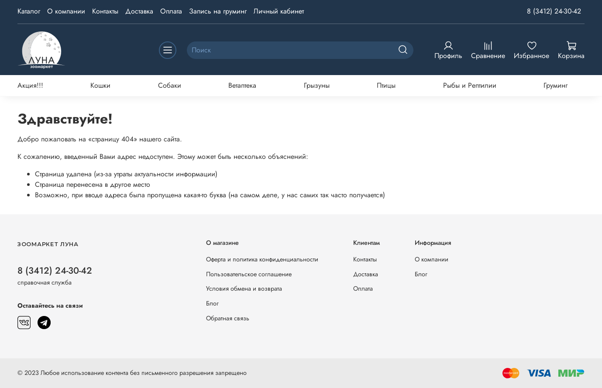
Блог (212, 303)
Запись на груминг (218, 11)
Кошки (100, 85)
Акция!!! (30, 85)
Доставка (139, 11)
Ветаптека (242, 85)
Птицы (386, 85)
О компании (66, 11)
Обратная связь (227, 318)
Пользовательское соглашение (249, 274)
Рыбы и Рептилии (469, 85)
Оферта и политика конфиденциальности (262, 259)
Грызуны (317, 85)
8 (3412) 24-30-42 (554, 11)
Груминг (556, 85)
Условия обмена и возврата (244, 288)
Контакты (105, 11)
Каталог (28, 11)
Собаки (169, 85)
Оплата (171, 11)
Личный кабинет (279, 11)
